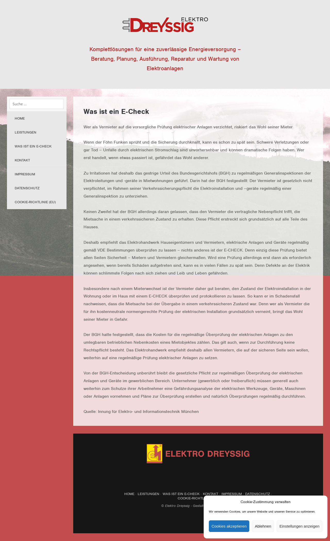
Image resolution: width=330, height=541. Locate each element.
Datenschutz (27, 188)
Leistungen (25, 132)
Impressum (25, 174)
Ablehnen (263, 526)
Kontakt (22, 160)
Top (198, 520)
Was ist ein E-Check (33, 146)
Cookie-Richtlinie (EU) (35, 202)
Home (20, 118)
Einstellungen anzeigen (299, 526)
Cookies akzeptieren (229, 526)
